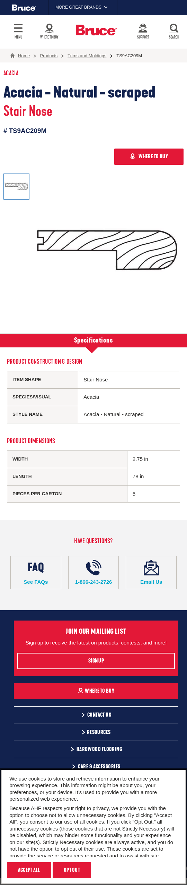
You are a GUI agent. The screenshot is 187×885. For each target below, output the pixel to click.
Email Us (151, 572)
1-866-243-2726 (93, 572)
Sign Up (96, 660)
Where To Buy (96, 691)
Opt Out (72, 870)
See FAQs (35, 572)
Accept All (29, 870)
